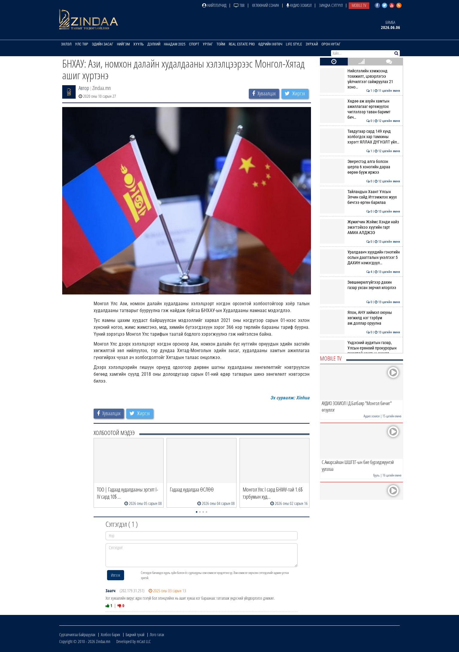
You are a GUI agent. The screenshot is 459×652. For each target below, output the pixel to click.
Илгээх (115, 575)
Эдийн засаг (102, 44)
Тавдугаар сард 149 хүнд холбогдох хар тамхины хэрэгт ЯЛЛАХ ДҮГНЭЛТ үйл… (360, 137)
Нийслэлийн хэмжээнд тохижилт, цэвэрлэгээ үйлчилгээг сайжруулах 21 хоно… (360, 79)
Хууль (138, 44)
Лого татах (157, 634)
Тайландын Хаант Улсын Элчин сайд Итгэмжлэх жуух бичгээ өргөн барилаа (360, 197)
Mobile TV (359, 5)
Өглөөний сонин (265, 5)
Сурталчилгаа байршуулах (77, 634)
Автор (84, 87)
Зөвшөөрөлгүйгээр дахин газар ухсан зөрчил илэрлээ (360, 285)
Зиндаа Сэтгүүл (331, 5)
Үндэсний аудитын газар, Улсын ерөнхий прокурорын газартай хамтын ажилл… (360, 348)
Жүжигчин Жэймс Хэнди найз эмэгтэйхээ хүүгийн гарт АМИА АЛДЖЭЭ (360, 227)
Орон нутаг (331, 44)
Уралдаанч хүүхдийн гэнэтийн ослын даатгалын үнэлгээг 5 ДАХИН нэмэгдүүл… (360, 257)
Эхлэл (66, 44)
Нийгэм (123, 44)
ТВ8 (239, 5)
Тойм (220, 44)
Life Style (294, 44)
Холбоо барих (110, 634)
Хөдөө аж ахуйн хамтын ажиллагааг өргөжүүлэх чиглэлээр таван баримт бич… (360, 109)
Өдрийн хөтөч (270, 44)
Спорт (194, 44)
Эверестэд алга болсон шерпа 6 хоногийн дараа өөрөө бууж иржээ (360, 167)
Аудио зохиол (299, 5)
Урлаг (208, 44)
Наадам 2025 (174, 44)
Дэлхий (153, 44)
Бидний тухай (135, 634)
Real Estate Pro (242, 44)
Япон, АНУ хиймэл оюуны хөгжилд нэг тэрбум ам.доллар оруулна (360, 318)
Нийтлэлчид (214, 5)
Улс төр (81, 44)
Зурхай (312, 44)
